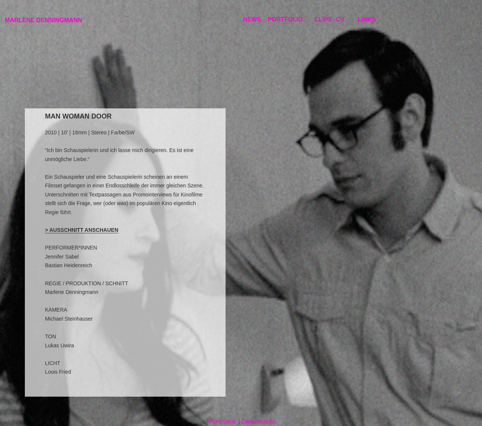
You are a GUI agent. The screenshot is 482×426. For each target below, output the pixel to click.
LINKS (367, 19)
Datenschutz (258, 421)
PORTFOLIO (285, 19)
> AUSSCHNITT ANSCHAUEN (81, 230)
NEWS (252, 19)
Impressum (221, 421)
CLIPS (323, 19)
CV (340, 19)
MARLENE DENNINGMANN (43, 20)
